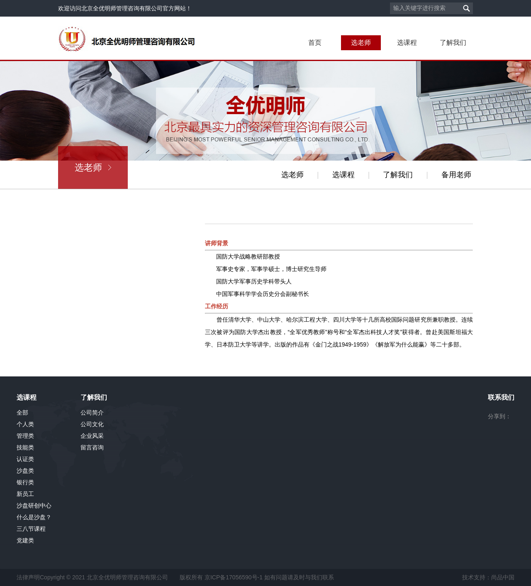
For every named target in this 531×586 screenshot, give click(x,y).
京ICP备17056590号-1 (234, 577)
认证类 (25, 459)
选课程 (407, 42)
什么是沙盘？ (34, 517)
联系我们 (501, 397)
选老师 (361, 42)
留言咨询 (92, 447)
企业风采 (92, 435)
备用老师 (456, 175)
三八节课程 (31, 528)
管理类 (25, 435)
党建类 (25, 540)
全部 (22, 412)
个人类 (25, 424)
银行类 (25, 482)
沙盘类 (25, 470)
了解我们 (453, 42)
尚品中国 (502, 577)
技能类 (25, 447)
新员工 (25, 494)
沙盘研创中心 (34, 505)
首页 (315, 42)
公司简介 (92, 412)
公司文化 (92, 424)
